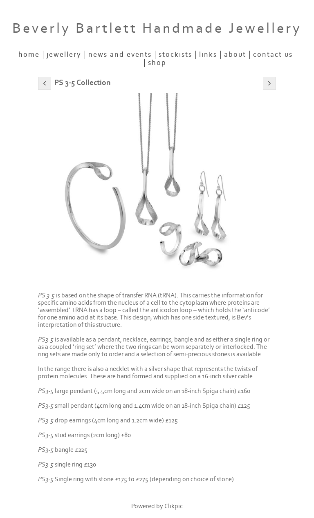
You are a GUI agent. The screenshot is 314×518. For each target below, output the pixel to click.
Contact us (273, 55)
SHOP (157, 63)
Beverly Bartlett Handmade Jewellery (157, 28)
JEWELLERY (64, 55)
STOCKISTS (175, 55)
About (235, 55)
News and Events (120, 55)
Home (29, 55)
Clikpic (173, 506)
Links (208, 55)
